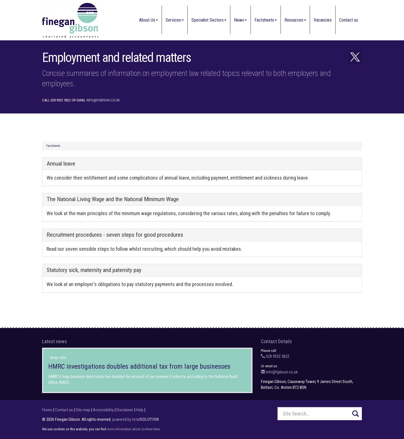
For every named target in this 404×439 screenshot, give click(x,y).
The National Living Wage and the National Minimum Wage (113, 199)
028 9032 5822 (275, 356)
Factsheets (265, 20)
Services (175, 20)
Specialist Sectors (208, 20)
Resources (295, 20)
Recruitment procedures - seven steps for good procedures (115, 234)
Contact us (348, 20)
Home (47, 409)
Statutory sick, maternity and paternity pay (94, 270)
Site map (83, 409)
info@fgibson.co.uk (103, 100)
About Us (148, 20)
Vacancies (323, 20)
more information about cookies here (133, 429)
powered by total (135, 419)
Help (139, 409)
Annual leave (61, 163)
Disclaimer (124, 409)
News (240, 20)
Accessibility (103, 409)
